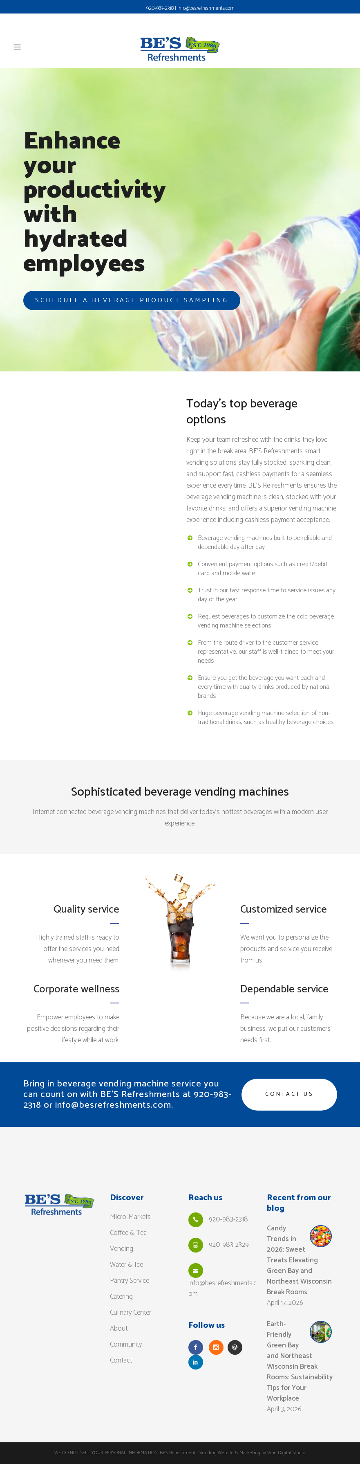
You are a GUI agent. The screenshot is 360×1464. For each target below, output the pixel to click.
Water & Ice (126, 1264)
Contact (121, 1360)
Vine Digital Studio (286, 1453)
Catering (121, 1296)
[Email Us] (195, 1270)
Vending (121, 1248)
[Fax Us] (195, 1245)
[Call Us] (195, 1219)
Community (126, 1344)
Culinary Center (130, 1312)
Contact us (289, 1094)
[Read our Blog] (235, 1347)
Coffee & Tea (128, 1232)
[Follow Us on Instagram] (216, 1347)
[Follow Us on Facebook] (195, 1347)
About (118, 1328)
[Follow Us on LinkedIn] (195, 1362)
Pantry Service (129, 1280)
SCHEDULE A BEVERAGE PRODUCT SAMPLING (131, 300)
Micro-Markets (130, 1216)
